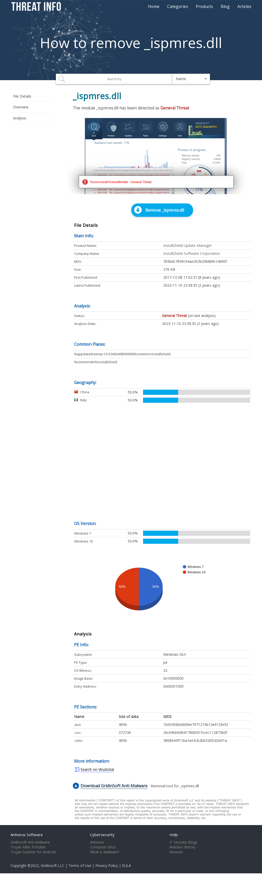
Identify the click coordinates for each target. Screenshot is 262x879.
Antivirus (97, 842)
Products (204, 6)
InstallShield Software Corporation (191, 253)
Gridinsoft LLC (52, 865)
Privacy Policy (106, 865)
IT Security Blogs (183, 842)
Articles (244, 6)
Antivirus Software (27, 834)
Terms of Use (79, 865)
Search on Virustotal (97, 769)
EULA (126, 865)
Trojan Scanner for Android (33, 852)
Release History (182, 847)
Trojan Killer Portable (28, 847)
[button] (191, 79)
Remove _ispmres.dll (164, 210)
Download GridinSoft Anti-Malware (113, 786)
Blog (225, 6)
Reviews (176, 852)
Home (153, 6)
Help (173, 834)
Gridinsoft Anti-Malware (30, 842)
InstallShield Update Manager (187, 245)
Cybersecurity (102, 834)
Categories (177, 6)
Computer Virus (103, 847)
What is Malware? (104, 852)
